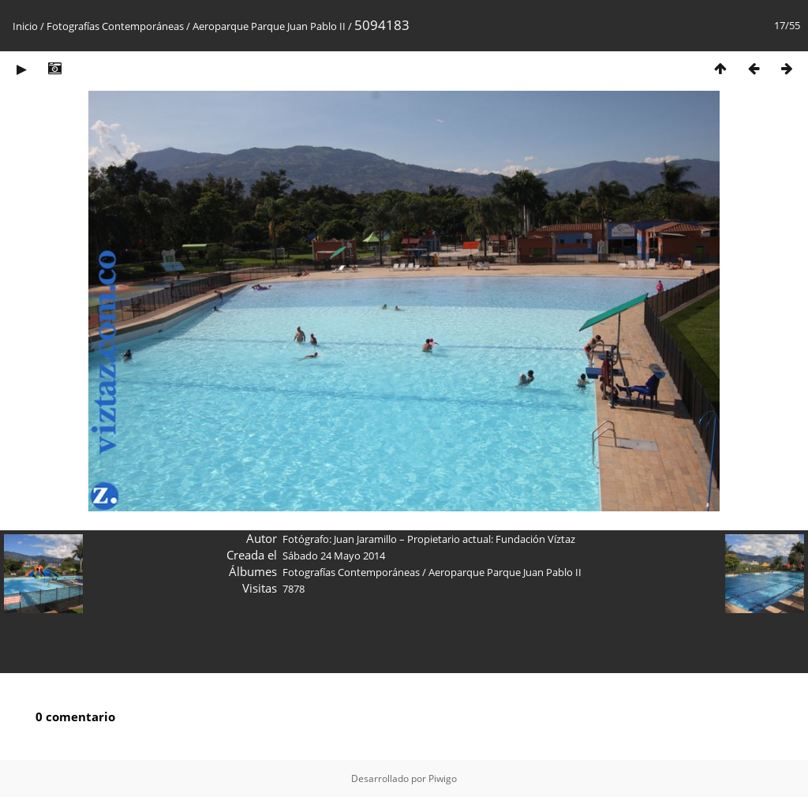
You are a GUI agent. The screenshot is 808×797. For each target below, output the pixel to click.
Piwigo (442, 778)
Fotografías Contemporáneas (115, 26)
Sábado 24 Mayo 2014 (333, 555)
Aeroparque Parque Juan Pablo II (270, 26)
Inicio (25, 26)
